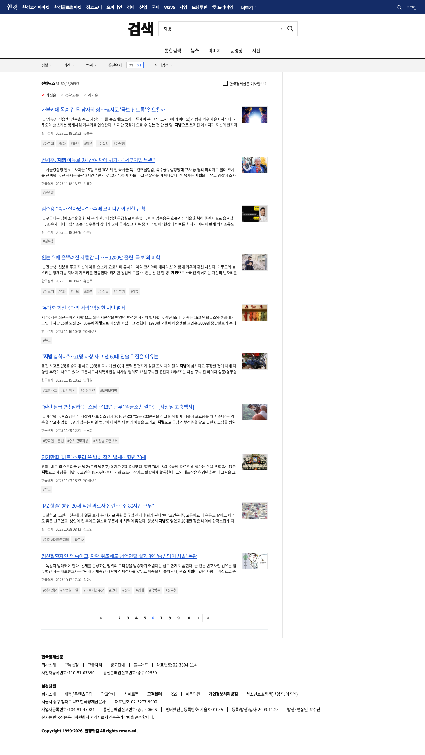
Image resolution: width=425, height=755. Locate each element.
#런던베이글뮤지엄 (56, 539)
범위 (89, 65)
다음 (199, 618)
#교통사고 (50, 390)
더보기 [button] (247, 7)
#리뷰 (134, 291)
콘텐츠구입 (83, 694)
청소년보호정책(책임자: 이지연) (272, 694)
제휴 (68, 694)
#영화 (61, 143)
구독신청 (71, 665)
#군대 (113, 590)
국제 (156, 7)
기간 (67, 65)
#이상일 (102, 143)
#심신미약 (88, 390)
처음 (101, 618)
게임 (183, 7)
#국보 (75, 143)
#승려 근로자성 (77, 441)
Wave (169, 7)
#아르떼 (48, 143)
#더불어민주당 (94, 590)
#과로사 (78, 539)
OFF (139, 65)
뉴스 (195, 50)
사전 (256, 50)
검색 (140, 29)
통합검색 (172, 50)
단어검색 (162, 65)
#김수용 (48, 241)
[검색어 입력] (221, 29)
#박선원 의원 (69, 590)
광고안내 (118, 665)
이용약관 (193, 694)
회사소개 (48, 665)
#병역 (126, 590)
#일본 (88, 143)
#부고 (47, 340)
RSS (173, 694)
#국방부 (154, 590)
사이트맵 (131, 694)
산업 (143, 7)
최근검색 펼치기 (277, 28)
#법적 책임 (67, 390)
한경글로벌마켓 (67, 7)
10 (188, 618)
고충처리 (94, 665)
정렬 (44, 65)
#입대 (140, 590)
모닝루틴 (199, 7)
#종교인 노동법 (53, 441)
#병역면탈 (50, 590)
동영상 (236, 50)
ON (131, 65)
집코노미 (94, 7)
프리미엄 (225, 7)
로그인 (411, 7)
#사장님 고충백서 (105, 441)
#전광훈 (48, 192)
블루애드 (140, 665)
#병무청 (171, 590)
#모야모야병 (108, 390)
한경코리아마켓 (35, 7)
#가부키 (119, 143)
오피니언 (114, 7)
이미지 (214, 50)
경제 (131, 7)
